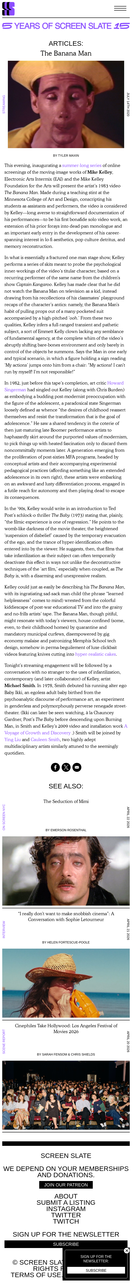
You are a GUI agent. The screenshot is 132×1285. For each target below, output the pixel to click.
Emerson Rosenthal (69, 830)
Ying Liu (12, 739)
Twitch (66, 1221)
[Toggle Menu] (120, 9)
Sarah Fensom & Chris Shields (68, 1054)
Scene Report (4, 1041)
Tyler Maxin (68, 155)
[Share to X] (66, 767)
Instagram (66, 1208)
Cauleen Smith (45, 739)
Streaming (4, 104)
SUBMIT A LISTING (66, 1202)
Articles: (66, 43)
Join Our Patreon (66, 1184)
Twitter (66, 1215)
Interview (4, 929)
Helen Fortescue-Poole (68, 942)
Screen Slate (66, 1156)
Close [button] (127, 1250)
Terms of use (36, 1275)
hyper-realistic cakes (95, 654)
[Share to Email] (76, 767)
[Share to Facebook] (55, 767)
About (66, 1196)
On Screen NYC (4, 817)
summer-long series (82, 165)
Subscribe (96, 1270)
